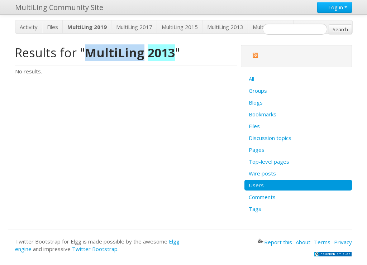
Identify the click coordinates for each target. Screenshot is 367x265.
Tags (255, 208)
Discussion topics (270, 137)
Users (256, 185)
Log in (334, 7)
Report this (275, 242)
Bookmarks (262, 114)
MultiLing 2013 (225, 26)
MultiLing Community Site (59, 7)
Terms (322, 242)
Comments (262, 197)
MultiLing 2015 (180, 26)
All (251, 78)
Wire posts (262, 173)
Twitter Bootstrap (95, 248)
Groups (258, 90)
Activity (29, 26)
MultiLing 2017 (134, 26)
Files (52, 26)
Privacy (343, 242)
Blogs (256, 102)
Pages (256, 149)
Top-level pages (269, 161)
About (303, 242)
